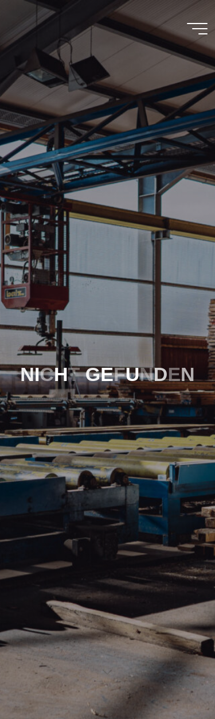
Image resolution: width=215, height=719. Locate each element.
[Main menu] (197, 28)
